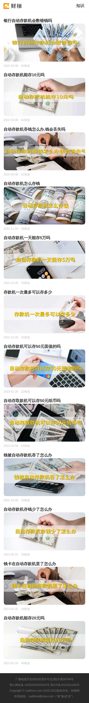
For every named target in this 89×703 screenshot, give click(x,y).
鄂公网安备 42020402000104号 (29, 685)
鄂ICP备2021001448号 (65, 685)
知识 (80, 5)
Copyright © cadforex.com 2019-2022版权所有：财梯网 (44, 690)
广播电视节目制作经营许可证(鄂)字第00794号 (44, 679)
